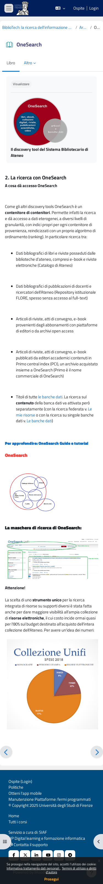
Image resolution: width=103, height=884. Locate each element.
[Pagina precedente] (6, 752)
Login (94, 8)
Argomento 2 (83, 27)
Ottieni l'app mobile (25, 793)
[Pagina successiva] (97, 752)
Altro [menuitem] (28, 63)
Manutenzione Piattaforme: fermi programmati (50, 799)
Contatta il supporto (28, 844)
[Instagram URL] (59, 855)
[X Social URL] (25, 855)
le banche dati (50, 397)
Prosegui (51, 879)
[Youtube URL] (47, 855)
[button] (60, 8)
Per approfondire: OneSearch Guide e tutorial (46, 443)
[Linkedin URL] (36, 855)
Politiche (16, 787)
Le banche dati (39, 421)
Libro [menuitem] (11, 63)
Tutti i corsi (18, 822)
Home (14, 816)
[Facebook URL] (14, 855)
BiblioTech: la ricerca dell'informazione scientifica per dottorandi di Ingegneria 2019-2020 (37, 27)
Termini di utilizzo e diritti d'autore (71, 870)
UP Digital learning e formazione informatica (47, 838)
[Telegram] (70, 855)
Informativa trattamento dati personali (33, 868)
